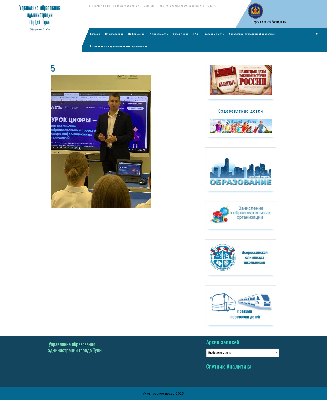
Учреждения (181, 34)
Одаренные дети (213, 34)
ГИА (195, 34)
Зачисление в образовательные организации (118, 46)
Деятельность (159, 34)
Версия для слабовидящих (268, 22)
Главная (95, 34)
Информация (136, 34)
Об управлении (114, 34)
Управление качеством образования (252, 34)
